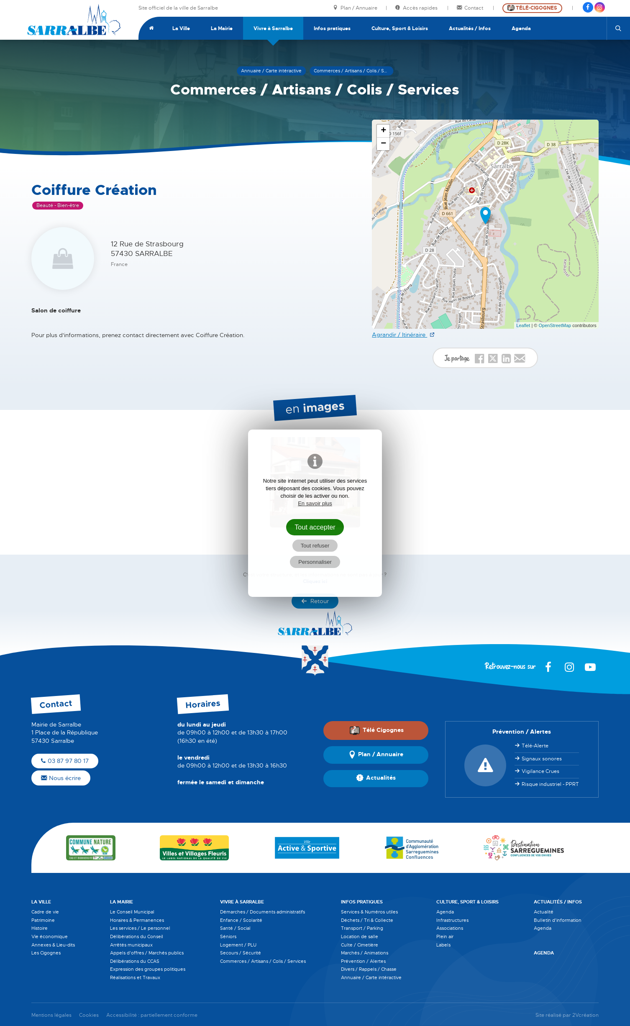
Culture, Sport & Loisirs (399, 28)
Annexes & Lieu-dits (53, 945)
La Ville (181, 28)
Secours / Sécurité (240, 953)
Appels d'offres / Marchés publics (147, 953)
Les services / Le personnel (140, 928)
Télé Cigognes (376, 730)
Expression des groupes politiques (147, 969)
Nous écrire (61, 778)
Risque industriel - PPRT (550, 784)
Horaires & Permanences (137, 920)
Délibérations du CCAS (134, 961)
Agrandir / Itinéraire (399, 334)
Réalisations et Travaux (135, 977)
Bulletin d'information (557, 920)
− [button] (383, 144)
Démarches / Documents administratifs (262, 912)
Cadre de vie (45, 912)
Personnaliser (315, 562)
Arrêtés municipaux (131, 945)
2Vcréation (585, 1015)
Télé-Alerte (535, 745)
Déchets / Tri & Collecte (367, 920)
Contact (470, 8)
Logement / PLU (238, 945)
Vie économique (49, 936)
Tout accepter (315, 527)
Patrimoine (43, 920)
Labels (443, 945)
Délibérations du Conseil (136, 936)
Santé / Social (235, 928)
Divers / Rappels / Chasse (369, 969)
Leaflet (523, 325)
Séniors (228, 936)
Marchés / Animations (364, 953)
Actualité (543, 912)
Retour (315, 601)
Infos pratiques (332, 28)
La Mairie (222, 28)
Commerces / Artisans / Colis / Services (263, 961)
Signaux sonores (542, 758)
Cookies (89, 1015)
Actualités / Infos (470, 28)
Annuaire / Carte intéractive (371, 977)
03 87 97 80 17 (65, 761)
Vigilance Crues (540, 771)
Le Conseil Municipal (132, 912)
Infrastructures (452, 920)
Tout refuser (315, 545)
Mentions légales (51, 1015)
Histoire (39, 928)
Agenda (521, 28)
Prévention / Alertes (363, 961)
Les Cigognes (46, 953)
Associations (449, 928)
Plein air (444, 936)
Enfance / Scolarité (241, 920)
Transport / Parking (362, 928)
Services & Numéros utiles (369, 912)
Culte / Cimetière (359, 945)
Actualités (376, 778)
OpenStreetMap (554, 325)
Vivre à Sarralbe (273, 28)
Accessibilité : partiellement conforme (151, 1015)
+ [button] (383, 131)
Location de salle (359, 936)
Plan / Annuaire (355, 8)
